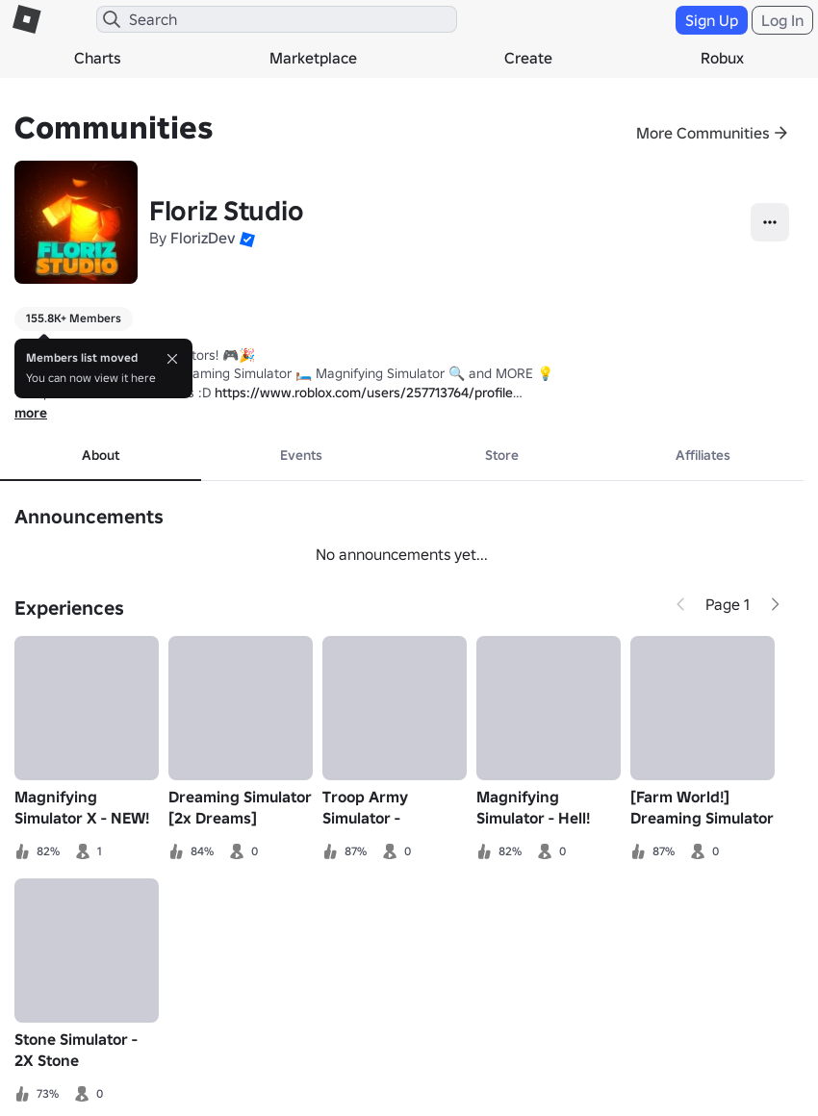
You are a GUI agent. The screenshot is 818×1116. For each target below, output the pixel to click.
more (30, 412)
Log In (782, 20)
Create (528, 57)
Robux (722, 57)
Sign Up (711, 20)
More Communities (703, 132)
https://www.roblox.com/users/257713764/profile (364, 392)
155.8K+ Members (73, 318)
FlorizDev (203, 237)
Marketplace (313, 57)
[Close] (172, 359)
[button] (247, 237)
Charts (97, 57)
